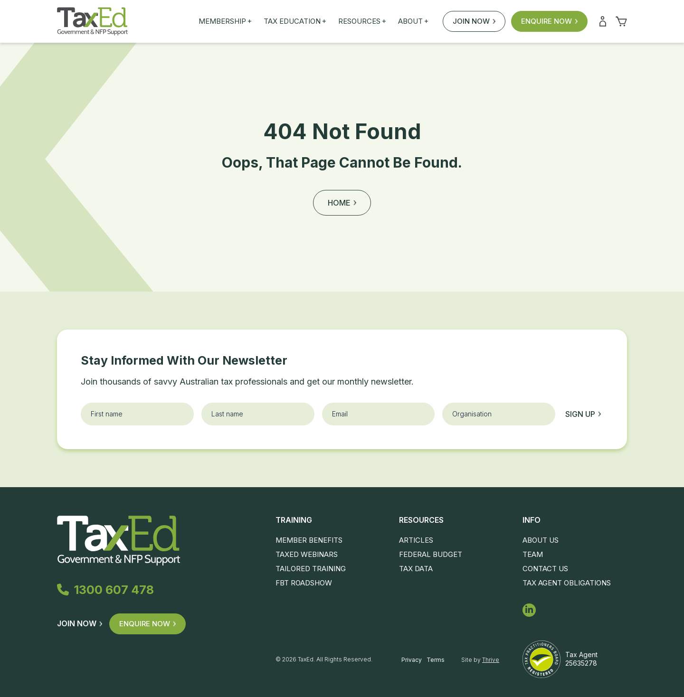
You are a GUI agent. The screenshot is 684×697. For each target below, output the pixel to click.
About (413, 21)
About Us (540, 540)
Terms (436, 659)
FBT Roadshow (304, 582)
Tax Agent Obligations (566, 582)
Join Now (474, 21)
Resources (362, 21)
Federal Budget (430, 554)
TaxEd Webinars (307, 554)
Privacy (411, 659)
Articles (416, 540)
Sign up (583, 414)
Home (342, 202)
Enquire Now (549, 21)
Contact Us (545, 568)
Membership (225, 21)
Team (532, 554)
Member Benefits (309, 540)
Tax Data (416, 568)
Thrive (490, 659)
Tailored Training (311, 568)
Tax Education (295, 21)
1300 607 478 (105, 590)
